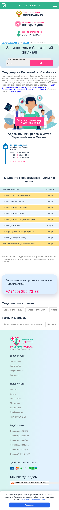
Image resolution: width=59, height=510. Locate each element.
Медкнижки (15, 403)
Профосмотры (16, 412)
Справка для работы (19, 436)
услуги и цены (15, 91)
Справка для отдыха (19, 445)
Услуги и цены (16, 371)
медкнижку (32, 87)
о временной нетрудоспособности (31, 89)
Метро (26, 43)
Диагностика (15, 408)
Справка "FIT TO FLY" (20, 454)
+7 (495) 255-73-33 (29, 5)
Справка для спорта (19, 449)
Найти (41, 63)
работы (23, 87)
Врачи (13, 394)
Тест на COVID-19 (18, 417)
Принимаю (29, 505)
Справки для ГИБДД (13, 310)
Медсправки (15, 399)
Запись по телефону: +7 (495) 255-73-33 (29, 121)
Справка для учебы (19, 440)
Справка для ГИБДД (19, 431)
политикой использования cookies (32, 499)
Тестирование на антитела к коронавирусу (23, 324)
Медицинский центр (10, 43)
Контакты (14, 375)
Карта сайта (15, 366)
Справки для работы (37, 310)
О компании (15, 361)
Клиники (14, 389)
